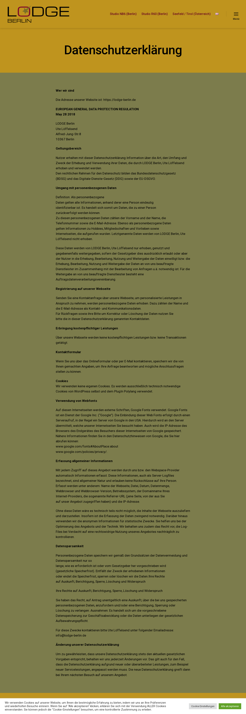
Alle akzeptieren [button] (230, 706)
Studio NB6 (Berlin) (123, 14)
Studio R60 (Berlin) (154, 14)
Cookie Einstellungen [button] (202, 706)
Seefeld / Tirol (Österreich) (192, 14)
